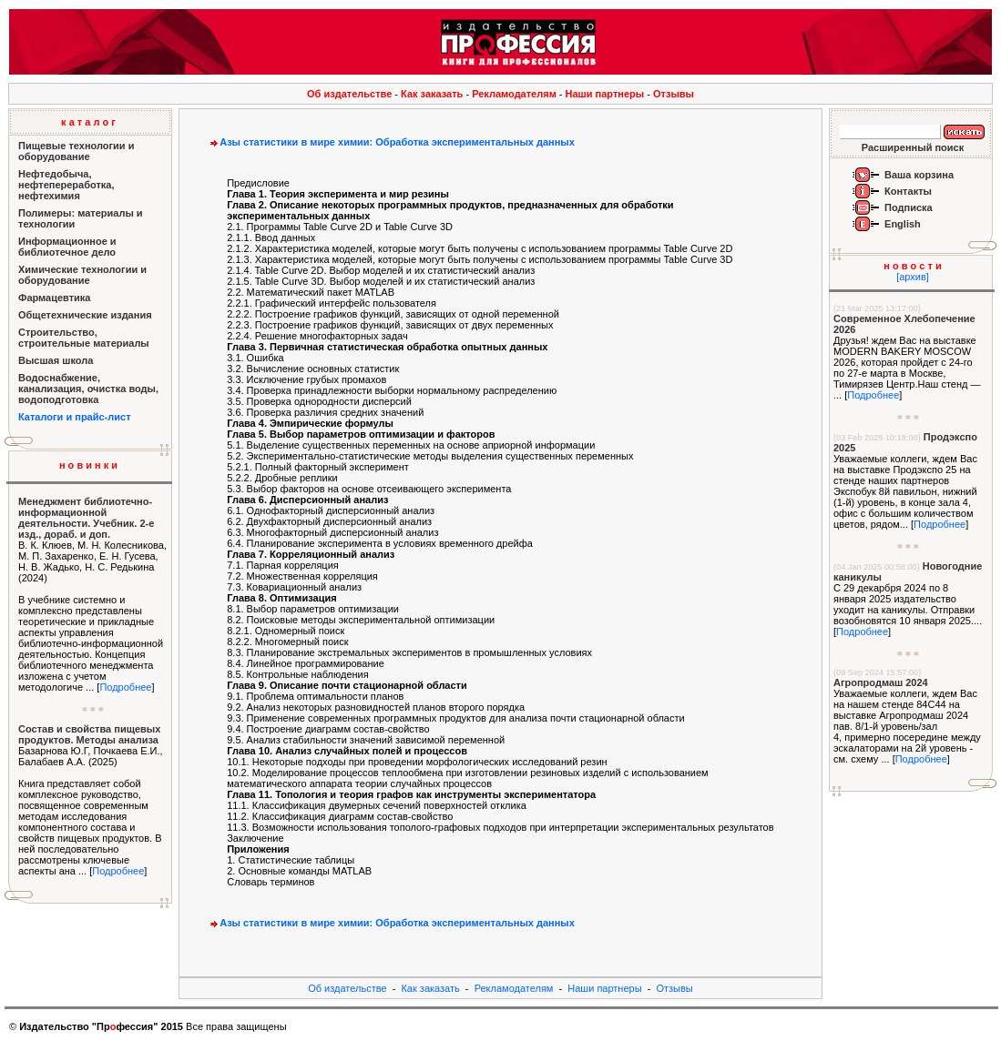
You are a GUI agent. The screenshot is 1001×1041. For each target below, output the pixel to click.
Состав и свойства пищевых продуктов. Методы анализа (89, 734)
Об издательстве (349, 93)
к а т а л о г (88, 121)
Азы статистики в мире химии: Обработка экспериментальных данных (391, 141)
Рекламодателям (514, 93)
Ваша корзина (919, 174)
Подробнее (125, 687)
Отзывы (673, 93)
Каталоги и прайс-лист (74, 416)
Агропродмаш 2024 (880, 682)
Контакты (908, 191)
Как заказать (432, 93)
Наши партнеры (605, 93)
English (902, 223)
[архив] (912, 276)
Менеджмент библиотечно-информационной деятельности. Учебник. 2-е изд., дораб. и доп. (86, 518)
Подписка (908, 207)
